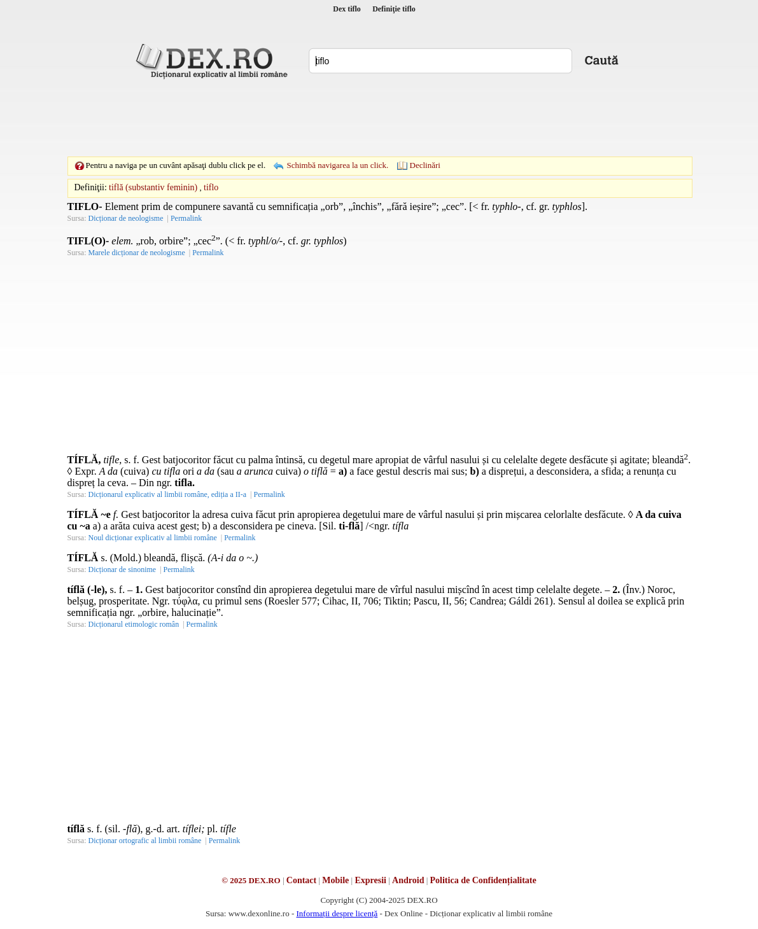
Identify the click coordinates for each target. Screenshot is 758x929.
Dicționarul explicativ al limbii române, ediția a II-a (167, 494)
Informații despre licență (336, 913)
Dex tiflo (347, 8)
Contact (301, 880)
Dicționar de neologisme (126, 218)
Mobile (335, 880)
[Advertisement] (379, 117)
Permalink (186, 218)
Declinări (425, 165)
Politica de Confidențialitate (483, 880)
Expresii (370, 880)
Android (408, 880)
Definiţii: (90, 187)
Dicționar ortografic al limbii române (145, 840)
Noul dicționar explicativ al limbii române (152, 537)
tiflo (211, 187)
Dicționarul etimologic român (133, 624)
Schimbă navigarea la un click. (337, 165)
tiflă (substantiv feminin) (153, 187)
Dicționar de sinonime (122, 569)
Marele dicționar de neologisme (136, 252)
